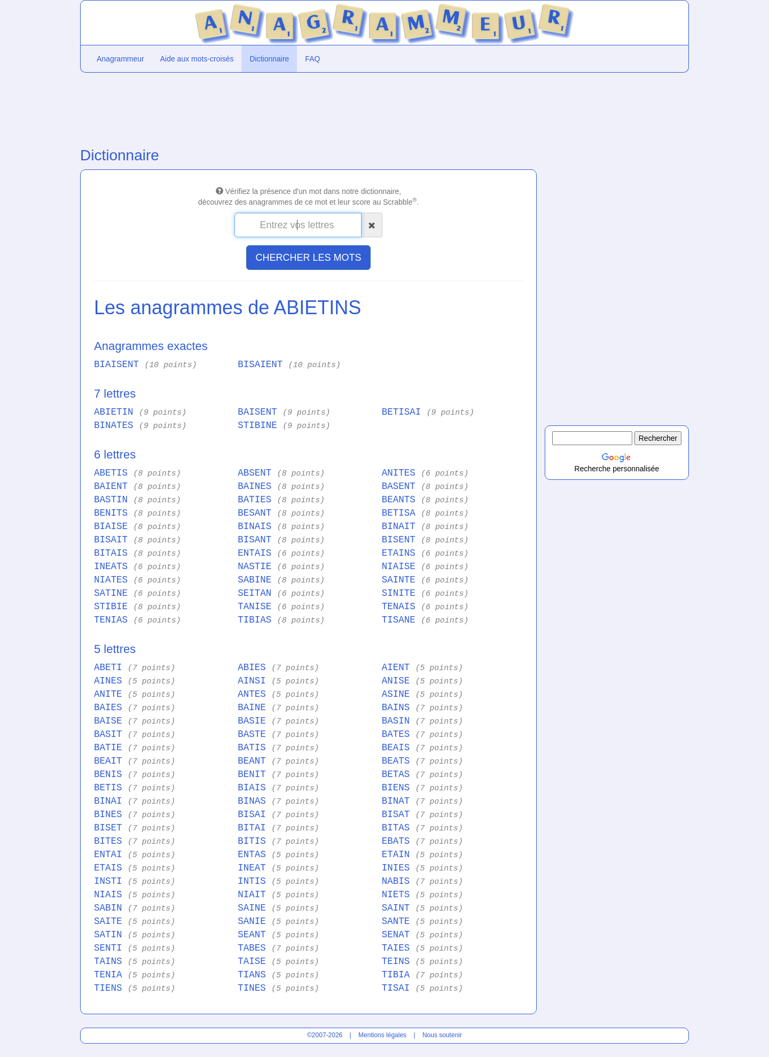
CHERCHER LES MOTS (308, 257)
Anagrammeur (120, 59)
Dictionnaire (269, 59)
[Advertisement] (308, 107)
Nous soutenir (442, 1035)
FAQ (312, 59)
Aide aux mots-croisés (197, 59)
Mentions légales (382, 1035)
